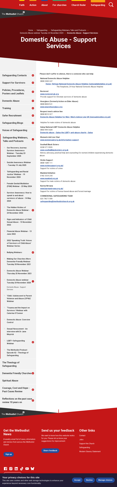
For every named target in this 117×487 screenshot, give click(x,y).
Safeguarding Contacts (14, 75)
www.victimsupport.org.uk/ (51, 166)
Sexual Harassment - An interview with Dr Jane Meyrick (17, 331)
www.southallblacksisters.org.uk (54, 150)
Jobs (81, 439)
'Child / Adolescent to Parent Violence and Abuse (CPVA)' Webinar (19, 298)
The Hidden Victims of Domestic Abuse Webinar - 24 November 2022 (18, 210)
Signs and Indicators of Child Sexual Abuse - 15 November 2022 (19, 222)
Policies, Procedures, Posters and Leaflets (13, 92)
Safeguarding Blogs (12, 123)
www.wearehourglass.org (51, 107)
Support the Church (86, 443)
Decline (89, 480)
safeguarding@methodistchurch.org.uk (57, 201)
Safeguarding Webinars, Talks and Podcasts (68, 30)
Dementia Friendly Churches (17, 373)
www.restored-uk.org (49, 94)
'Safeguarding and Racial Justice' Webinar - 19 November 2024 (17, 174)
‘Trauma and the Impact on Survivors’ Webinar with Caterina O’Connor (18, 310)
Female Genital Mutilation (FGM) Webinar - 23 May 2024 (19, 184)
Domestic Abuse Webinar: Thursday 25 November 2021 (19, 272)
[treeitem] (35, 75)
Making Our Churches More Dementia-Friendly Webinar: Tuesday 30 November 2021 (19, 261)
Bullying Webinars (14, 252)
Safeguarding (98, 5)
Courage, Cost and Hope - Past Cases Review (15, 390)
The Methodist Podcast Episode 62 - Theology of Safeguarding (17, 353)
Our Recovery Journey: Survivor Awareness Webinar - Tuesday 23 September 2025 (17, 152)
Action (32, 5)
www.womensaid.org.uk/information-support (59, 140)
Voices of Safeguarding (14, 130)
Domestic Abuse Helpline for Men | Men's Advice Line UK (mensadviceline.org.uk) (75, 117)
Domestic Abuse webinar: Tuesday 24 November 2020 (41, 33)
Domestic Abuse (10, 100)
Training (6, 108)
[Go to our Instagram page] (11, 469)
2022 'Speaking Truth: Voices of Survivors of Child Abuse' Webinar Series (19, 243)
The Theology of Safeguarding (10, 364)
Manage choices (105, 480)
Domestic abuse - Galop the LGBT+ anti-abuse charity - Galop (66, 133)
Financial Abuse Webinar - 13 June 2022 (19, 232)
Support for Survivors (13, 82)
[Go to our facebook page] (5, 469)
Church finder (79, 5)
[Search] (111, 4)
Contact (82, 435)
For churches (59, 5)
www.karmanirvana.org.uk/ (51, 189)
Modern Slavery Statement (90, 451)
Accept (77, 480)
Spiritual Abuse (10, 380)
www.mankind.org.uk (49, 178)
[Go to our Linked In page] (16, 469)
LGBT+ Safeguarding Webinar (16, 342)
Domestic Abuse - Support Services (82, 33)
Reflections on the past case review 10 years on (17, 400)
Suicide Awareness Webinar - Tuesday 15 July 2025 (19, 163)
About (44, 5)
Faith (21, 5)
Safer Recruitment (11, 115)
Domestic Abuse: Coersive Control (18, 321)
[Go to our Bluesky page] (32, 469)
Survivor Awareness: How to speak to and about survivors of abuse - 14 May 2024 (19, 197)
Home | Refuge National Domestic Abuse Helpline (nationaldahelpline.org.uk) (79, 84)
